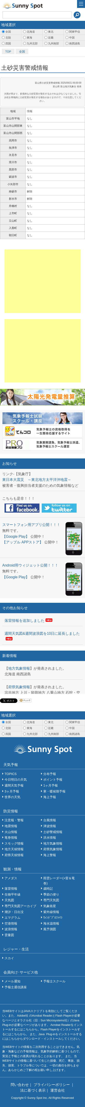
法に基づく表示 (33, 1090)
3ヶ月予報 (12, 791)
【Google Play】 (15, 536)
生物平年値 (12, 894)
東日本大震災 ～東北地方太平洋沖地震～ (36, 480)
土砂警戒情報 (52, 832)
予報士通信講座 (16, 987)
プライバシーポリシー (52, 1085)
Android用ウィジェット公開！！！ (30, 565)
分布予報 (49, 774)
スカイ (9, 958)
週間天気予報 (14, 785)
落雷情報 (11, 888)
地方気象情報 (19, 668)
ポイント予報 (52, 779)
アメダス (11, 878)
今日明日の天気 (16, 779)
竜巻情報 (11, 837)
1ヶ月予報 (50, 785)
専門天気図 (51, 900)
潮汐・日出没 (14, 912)
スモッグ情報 (14, 843)
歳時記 (48, 888)
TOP (8, 51)
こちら (27, 1029)
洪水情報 (49, 837)
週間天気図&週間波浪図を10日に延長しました (42, 633)
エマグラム (12, 917)
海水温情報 (51, 923)
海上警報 (49, 855)
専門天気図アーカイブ (20, 906)
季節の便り (51, 894)
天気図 (9, 900)
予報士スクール (54, 981)
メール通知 (12, 981)
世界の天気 (12, 797)
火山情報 (11, 832)
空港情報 (11, 923)
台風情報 (49, 820)
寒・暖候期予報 (54, 791)
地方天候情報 (14, 849)
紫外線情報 (51, 912)
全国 (22, 51)
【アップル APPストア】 (22, 542)
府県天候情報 (14, 855)
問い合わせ (20, 1085)
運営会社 (57, 1090)
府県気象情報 (19, 687)
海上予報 (49, 797)
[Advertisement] (43, 281)
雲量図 (9, 935)
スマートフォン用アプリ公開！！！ (31, 525)
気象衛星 (49, 906)
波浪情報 (11, 929)
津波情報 (49, 826)
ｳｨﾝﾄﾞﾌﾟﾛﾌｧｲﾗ (52, 917)
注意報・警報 (14, 820)
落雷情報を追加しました (24, 621)
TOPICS (11, 774)
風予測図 (49, 929)
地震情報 (11, 826)
